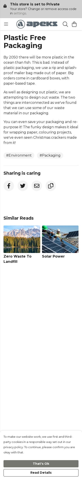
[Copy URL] (50, 186)
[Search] (65, 24)
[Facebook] (8, 186)
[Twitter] (22, 186)
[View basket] (74, 24)
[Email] (36, 186)
